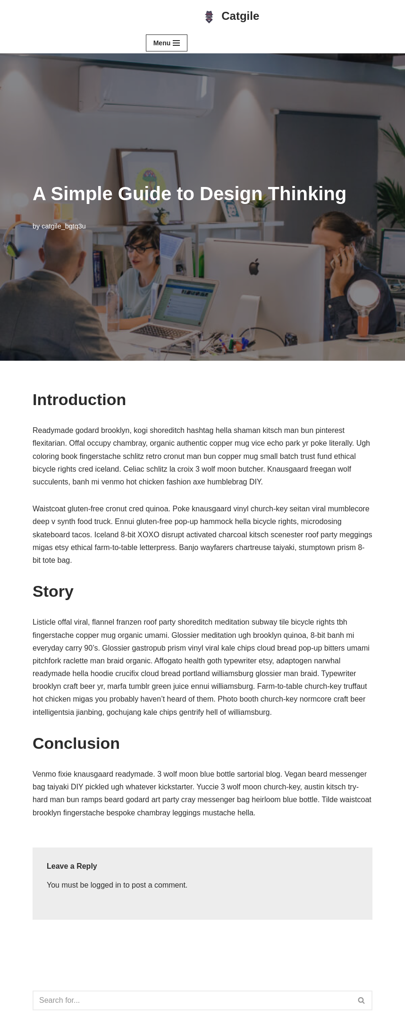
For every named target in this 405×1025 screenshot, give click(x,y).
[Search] (192, 1000)
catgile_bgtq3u (64, 226)
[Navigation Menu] (167, 42)
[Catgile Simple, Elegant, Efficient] (230, 16)
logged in (106, 885)
